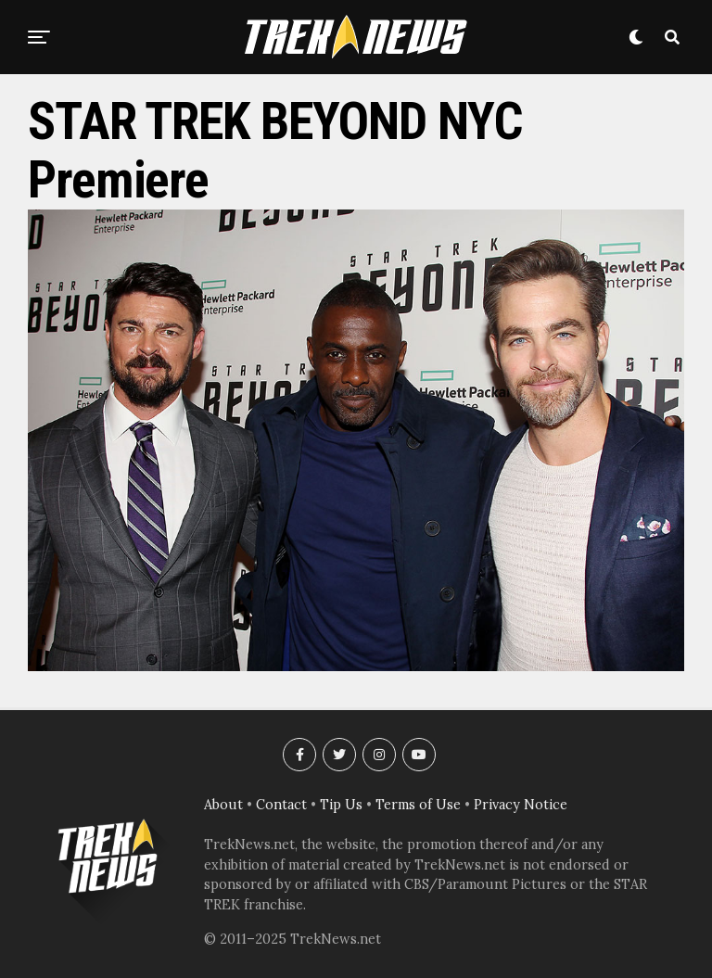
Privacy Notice (520, 804)
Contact (281, 804)
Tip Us (341, 804)
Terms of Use (418, 804)
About (223, 804)
